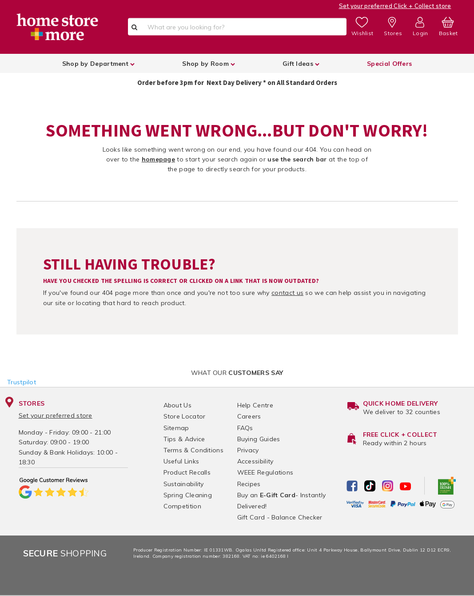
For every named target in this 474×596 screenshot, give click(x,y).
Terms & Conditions (193, 450)
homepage (158, 159)
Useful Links (181, 461)
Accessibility (255, 461)
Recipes (249, 484)
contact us (287, 293)
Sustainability (183, 484)
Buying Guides (258, 439)
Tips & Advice (184, 439)
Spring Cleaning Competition (187, 500)
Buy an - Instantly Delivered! (281, 500)
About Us (177, 405)
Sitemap (176, 428)
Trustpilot (21, 382)
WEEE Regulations (265, 472)
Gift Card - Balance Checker (280, 517)
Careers (249, 416)
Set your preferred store (55, 415)
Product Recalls (187, 472)
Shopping (65, 553)
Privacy (248, 450)
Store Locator (184, 416)
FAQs (245, 428)
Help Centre (255, 405)
